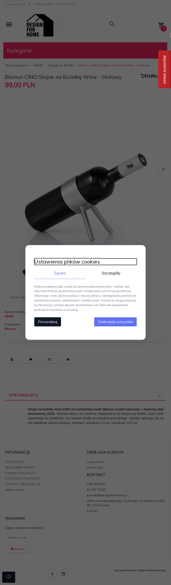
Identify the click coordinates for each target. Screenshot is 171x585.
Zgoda (60, 273)
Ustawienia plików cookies (67, 261)
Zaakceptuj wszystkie (115, 322)
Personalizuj (47, 322)
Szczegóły (111, 273)
